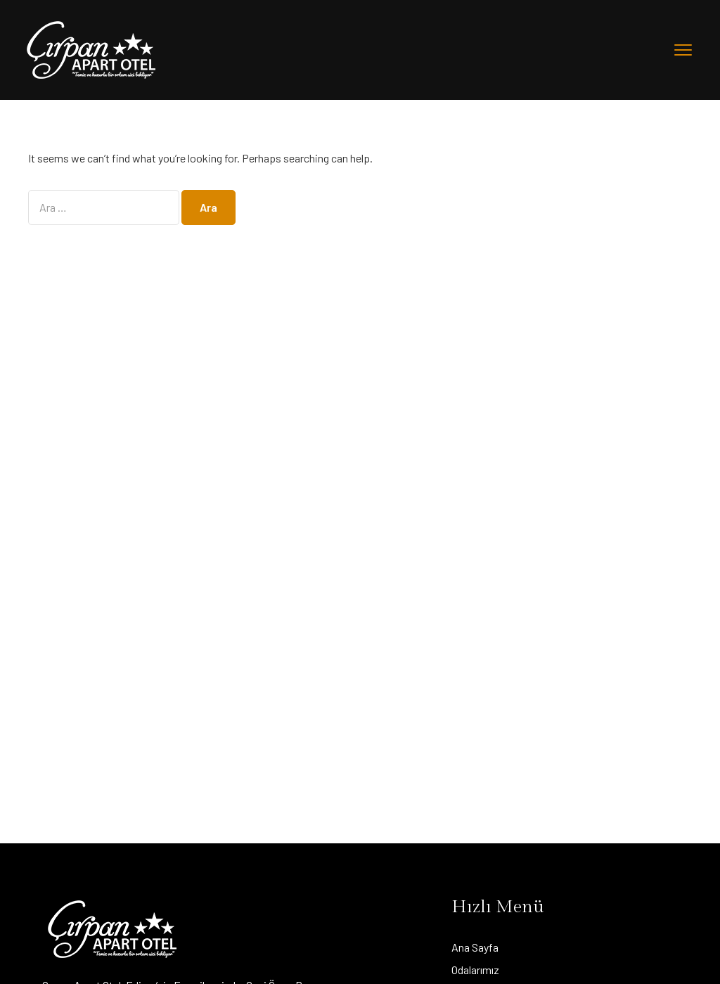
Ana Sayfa (475, 947)
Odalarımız (475, 969)
